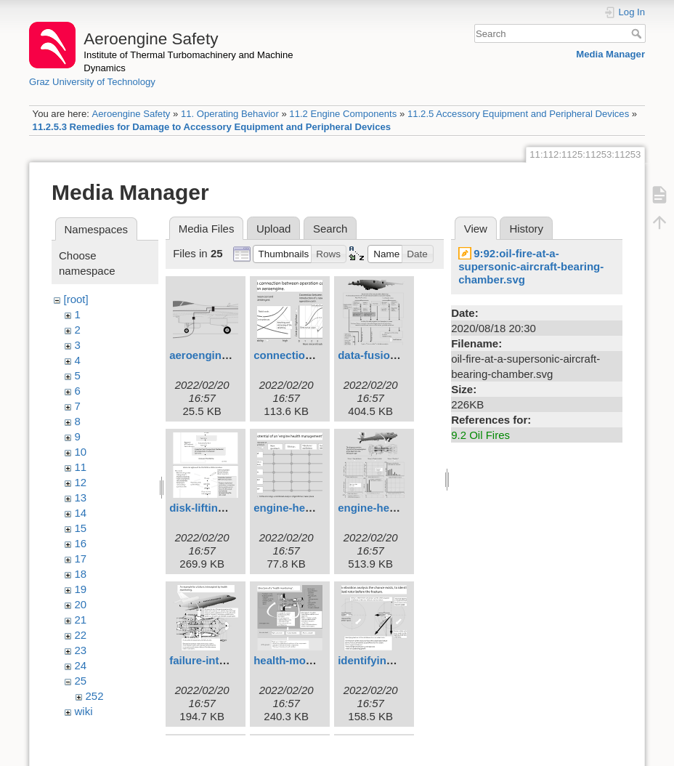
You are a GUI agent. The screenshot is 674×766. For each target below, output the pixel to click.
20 (81, 604)
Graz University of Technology (92, 81)
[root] (76, 299)
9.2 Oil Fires (480, 435)
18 (81, 574)
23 (81, 650)
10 (81, 452)
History (526, 228)
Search (638, 33)
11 (81, 467)
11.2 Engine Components (343, 113)
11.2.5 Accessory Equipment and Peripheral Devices (518, 113)
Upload (273, 228)
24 (81, 665)
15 (81, 528)
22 (81, 635)
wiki (84, 711)
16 (81, 543)
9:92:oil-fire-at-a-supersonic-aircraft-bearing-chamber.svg (531, 266)
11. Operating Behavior (230, 113)
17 (81, 558)
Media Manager (610, 54)
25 (81, 680)
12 (81, 482)
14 (81, 513)
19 (81, 589)
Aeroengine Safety (131, 113)
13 (81, 497)
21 (81, 619)
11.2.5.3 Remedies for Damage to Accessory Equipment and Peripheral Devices (212, 126)
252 (95, 696)
